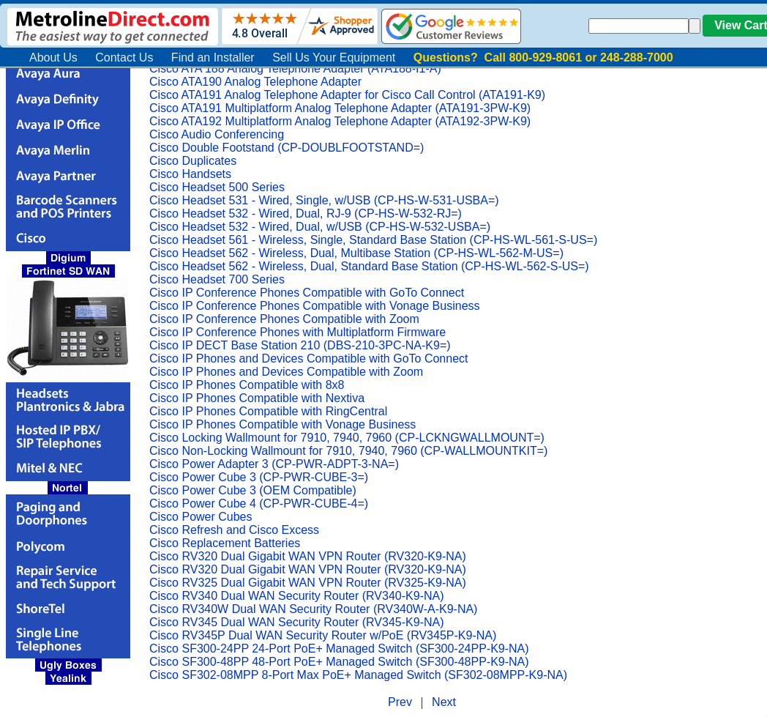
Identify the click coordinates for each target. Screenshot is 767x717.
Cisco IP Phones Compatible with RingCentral (268, 411)
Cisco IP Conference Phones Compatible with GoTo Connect (306, 292)
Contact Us (124, 57)
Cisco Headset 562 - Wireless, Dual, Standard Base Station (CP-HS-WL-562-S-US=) (369, 266)
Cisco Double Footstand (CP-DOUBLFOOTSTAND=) (286, 147)
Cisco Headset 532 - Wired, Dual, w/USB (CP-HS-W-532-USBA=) (319, 226)
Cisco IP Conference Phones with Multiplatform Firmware (297, 332)
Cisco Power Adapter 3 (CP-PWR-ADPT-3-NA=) (274, 464)
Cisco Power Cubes (200, 516)
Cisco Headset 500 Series (217, 187)
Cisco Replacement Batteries (224, 543)
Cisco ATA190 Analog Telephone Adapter (255, 81)
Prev (400, 702)
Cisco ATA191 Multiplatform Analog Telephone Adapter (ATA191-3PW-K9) (340, 108)
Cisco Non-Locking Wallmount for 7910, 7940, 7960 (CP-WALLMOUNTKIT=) (348, 451)
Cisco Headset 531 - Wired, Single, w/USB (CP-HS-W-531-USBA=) (324, 200)
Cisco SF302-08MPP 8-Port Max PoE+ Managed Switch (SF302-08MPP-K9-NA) (358, 675)
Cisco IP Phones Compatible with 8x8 (247, 385)
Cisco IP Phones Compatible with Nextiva (256, 398)
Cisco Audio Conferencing (216, 134)
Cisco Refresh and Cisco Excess (234, 530)
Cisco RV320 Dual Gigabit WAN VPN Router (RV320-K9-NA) (307, 556)
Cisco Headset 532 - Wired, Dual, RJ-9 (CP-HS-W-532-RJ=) (305, 213)
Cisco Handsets (190, 174)
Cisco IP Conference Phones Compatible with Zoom (284, 319)
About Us (53, 57)
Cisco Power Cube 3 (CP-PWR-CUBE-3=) (258, 477)
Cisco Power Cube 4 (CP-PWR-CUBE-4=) (258, 503)
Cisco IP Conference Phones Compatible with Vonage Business (314, 306)
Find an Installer (213, 57)
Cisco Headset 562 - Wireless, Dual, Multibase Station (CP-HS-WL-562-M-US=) (356, 253)
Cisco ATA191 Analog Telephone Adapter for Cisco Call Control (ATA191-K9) (347, 95)
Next (444, 702)
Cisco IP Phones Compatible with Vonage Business (282, 424)
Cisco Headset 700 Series (217, 279)
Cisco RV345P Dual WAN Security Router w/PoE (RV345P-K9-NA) (322, 635)
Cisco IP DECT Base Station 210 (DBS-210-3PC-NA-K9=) (300, 345)
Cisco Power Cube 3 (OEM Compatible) (252, 490)
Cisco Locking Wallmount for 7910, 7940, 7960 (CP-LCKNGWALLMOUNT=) (347, 437)
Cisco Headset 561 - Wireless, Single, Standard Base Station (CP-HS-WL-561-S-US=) (373, 240)
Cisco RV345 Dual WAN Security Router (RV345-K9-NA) (296, 622)
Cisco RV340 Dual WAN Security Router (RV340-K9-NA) (296, 596)
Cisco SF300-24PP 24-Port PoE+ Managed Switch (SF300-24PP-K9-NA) (339, 648)
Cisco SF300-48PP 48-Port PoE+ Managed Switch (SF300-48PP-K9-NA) (339, 661)
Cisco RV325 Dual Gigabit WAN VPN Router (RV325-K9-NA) (307, 582)
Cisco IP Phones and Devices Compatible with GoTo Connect (308, 358)
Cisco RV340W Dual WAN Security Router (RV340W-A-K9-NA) (313, 609)
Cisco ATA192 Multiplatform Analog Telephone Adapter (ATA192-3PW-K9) (340, 121)
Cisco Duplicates (192, 161)
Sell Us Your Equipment (333, 57)
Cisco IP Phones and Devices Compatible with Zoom (286, 371)
